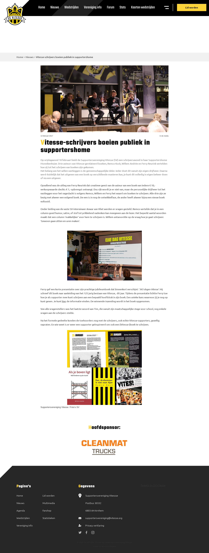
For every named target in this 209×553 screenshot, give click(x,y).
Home (41, 7)
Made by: (97, 546)
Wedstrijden (71, 7)
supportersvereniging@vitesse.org (103, 517)
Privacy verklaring (94, 525)
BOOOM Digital (108, 546)
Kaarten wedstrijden (143, 7)
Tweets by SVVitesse (152, 485)
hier (64, 301)
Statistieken (49, 517)
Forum (110, 7)
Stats (123, 7)
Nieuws (54, 7)
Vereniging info (93, 7)
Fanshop (47, 510)
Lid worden (191, 7)
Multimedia (49, 503)
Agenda (21, 510)
